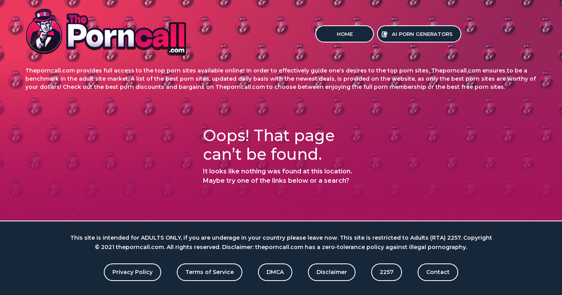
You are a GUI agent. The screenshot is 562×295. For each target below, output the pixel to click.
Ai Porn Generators (422, 34)
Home (345, 34)
